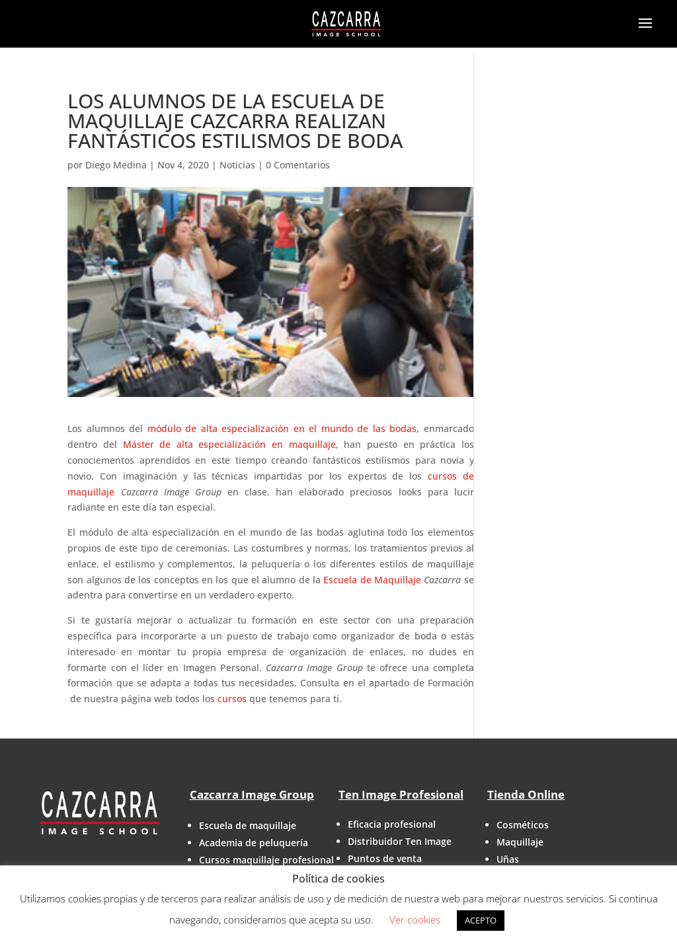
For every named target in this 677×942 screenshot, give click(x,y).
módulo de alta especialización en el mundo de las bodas (282, 428)
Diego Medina (116, 165)
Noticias (237, 165)
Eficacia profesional (392, 824)
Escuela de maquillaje (247, 825)
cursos (232, 698)
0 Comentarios (298, 165)
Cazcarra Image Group (252, 794)
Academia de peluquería (253, 842)
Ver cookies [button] (414, 919)
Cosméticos (523, 824)
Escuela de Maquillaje (372, 579)
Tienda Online (526, 794)
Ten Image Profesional (400, 794)
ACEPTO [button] (481, 920)
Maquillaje (520, 842)
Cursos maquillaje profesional (266, 859)
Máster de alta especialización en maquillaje (229, 444)
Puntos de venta (385, 858)
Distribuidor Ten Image (400, 841)
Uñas (508, 859)
